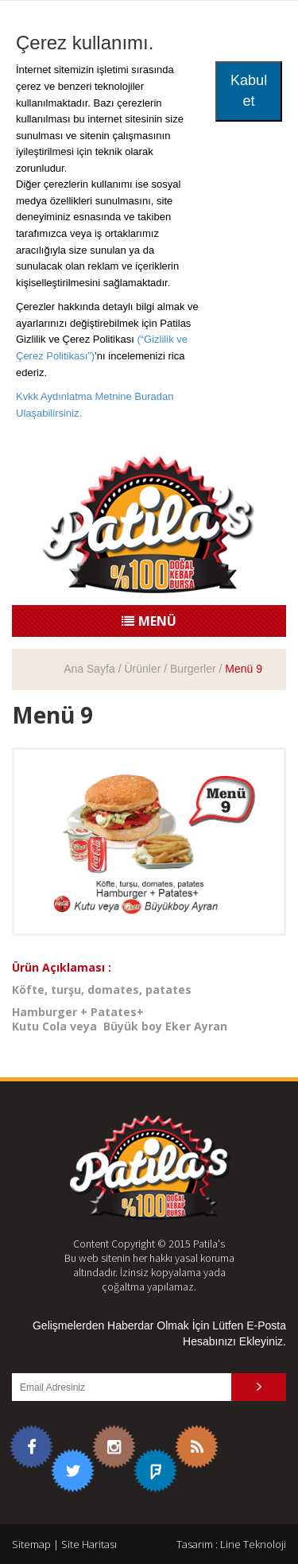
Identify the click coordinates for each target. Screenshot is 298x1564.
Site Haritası (89, 1544)
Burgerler (193, 668)
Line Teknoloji (253, 1544)
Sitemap (31, 1544)
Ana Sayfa (89, 668)
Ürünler (142, 668)
